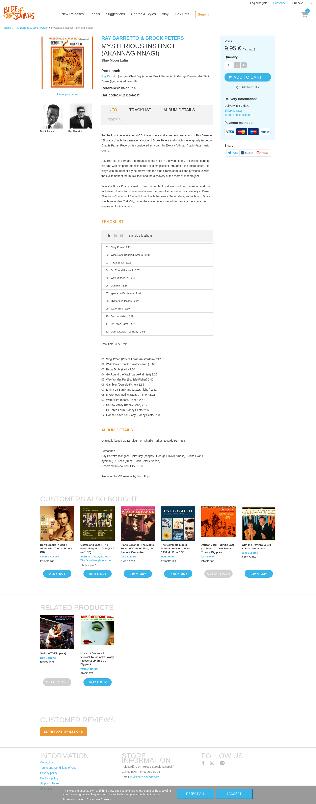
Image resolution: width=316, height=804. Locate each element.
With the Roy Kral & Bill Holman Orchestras (256, 546)
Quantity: (232, 57)
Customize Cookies (99, 799)
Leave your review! (68, 94)
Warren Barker (89, 668)
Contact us (47, 762)
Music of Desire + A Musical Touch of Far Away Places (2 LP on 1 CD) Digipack (97, 659)
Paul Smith (168, 556)
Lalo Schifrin (129, 556)
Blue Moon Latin (114, 60)
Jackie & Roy (250, 552)
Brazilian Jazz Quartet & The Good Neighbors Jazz (96, 558)
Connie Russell (49, 556)
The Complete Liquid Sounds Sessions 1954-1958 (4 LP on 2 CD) (175, 548)
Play (109, 236)
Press (114, 120)
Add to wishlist (250, 87)
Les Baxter (208, 556)
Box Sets (188, 15)
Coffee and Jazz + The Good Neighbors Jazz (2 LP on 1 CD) (97, 548)
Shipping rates (234, 110)
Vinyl (172, 15)
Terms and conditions (238, 114)
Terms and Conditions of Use (58, 767)
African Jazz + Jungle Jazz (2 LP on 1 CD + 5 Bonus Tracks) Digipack (217, 548)
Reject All (195, 794)
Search (209, 14)
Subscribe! (280, 3)
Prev (115, 236)
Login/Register (259, 3)
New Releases (79, 15)
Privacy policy (48, 773)
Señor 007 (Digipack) (53, 653)
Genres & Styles (149, 15)
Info (112, 110)
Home (7, 27)
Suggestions (122, 15)
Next (121, 236)
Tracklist (140, 110)
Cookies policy (49, 778)
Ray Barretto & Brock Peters (31, 27)
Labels (102, 15)
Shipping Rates (49, 783)
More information (74, 799)
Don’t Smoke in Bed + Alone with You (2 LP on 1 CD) (56, 548)
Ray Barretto (109, 76)
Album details (179, 110)
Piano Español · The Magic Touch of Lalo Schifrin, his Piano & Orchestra (137, 548)
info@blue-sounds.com (144, 777)
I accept (234, 794)
